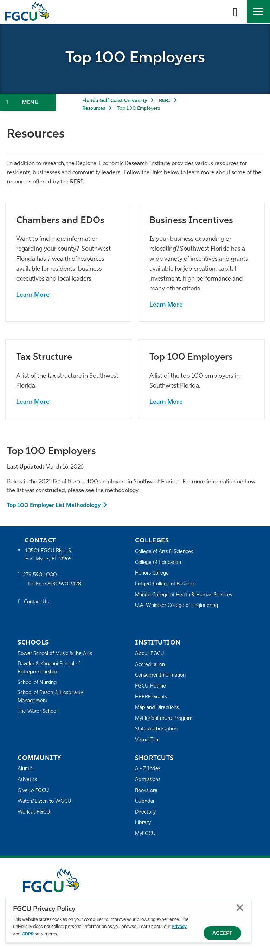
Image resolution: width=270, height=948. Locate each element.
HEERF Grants (152, 697)
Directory (146, 812)
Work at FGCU (35, 812)
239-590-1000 (41, 576)
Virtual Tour (148, 740)
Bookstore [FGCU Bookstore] (147, 790)
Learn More (33, 295)
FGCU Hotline (151, 686)
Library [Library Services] (143, 822)
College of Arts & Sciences (165, 551)
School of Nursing (39, 683)
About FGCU (150, 654)
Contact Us (37, 603)
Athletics (28, 780)
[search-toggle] (235, 11)
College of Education (159, 562)
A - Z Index (148, 769)
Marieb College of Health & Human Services (186, 595)
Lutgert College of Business (167, 584)
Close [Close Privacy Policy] (240, 907)
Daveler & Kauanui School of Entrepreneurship (51, 669)
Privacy (179, 926)
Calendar (145, 801)
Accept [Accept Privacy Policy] (222, 933)
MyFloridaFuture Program (166, 718)
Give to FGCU (34, 790)
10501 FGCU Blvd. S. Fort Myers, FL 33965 (50, 556)
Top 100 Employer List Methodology (55, 505)
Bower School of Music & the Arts (57, 654)
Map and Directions (158, 707)
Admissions (148, 780)
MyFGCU (146, 833)
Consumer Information (162, 675)
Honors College (153, 573)
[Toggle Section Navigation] (28, 102)
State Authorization (157, 729)
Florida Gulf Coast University (114, 100)
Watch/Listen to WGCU (46, 801)
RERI (164, 100)
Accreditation (150, 664)
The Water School (39, 713)
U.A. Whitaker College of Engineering (179, 605)
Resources (93, 108)
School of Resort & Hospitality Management (53, 698)
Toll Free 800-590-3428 (56, 585)
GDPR (28, 934)
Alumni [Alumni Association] (26, 769)
